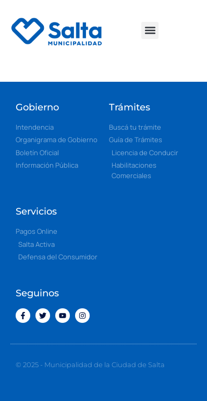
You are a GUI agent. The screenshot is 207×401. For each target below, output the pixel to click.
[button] (150, 30)
